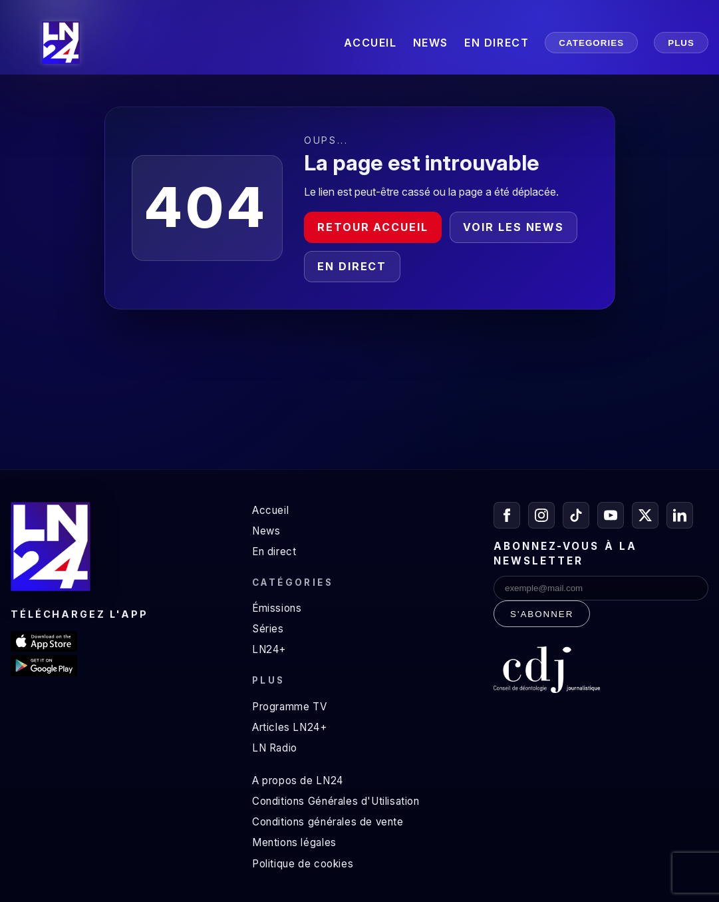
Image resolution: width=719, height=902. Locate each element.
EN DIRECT (496, 42)
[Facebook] (507, 515)
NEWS (430, 42)
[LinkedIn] (679, 515)
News (266, 531)
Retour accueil (372, 227)
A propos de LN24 (297, 780)
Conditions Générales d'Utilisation (336, 801)
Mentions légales (294, 842)
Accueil (270, 510)
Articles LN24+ (289, 727)
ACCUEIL (370, 42)
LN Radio (274, 748)
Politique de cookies (302, 863)
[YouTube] (610, 515)
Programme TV (289, 706)
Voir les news (513, 227)
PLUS (681, 43)
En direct (351, 266)
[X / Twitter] (645, 515)
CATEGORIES (591, 43)
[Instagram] (541, 515)
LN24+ (269, 649)
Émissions (276, 608)
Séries (268, 628)
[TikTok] (576, 515)
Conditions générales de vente (328, 821)
